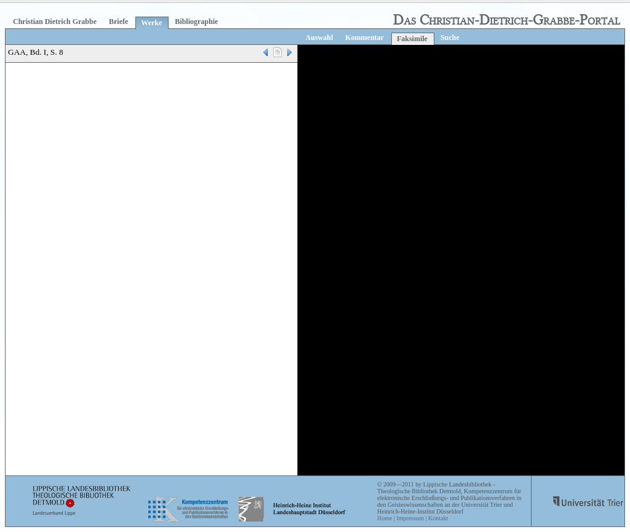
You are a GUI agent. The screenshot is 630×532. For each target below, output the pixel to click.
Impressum (409, 518)
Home (384, 518)
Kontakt (438, 518)
